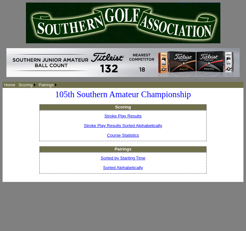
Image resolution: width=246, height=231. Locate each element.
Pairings (46, 84)
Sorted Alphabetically (123, 167)
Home (9, 84)
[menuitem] (10, 85)
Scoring (26, 84)
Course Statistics (123, 135)
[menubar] (30, 85)
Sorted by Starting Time (123, 158)
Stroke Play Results (123, 116)
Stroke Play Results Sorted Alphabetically (123, 125)
